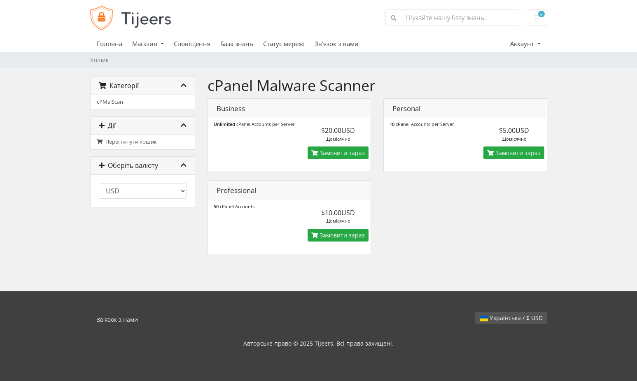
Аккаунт (523, 43)
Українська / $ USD (511, 318)
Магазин (145, 43)
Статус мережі (284, 43)
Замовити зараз (338, 153)
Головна (109, 43)
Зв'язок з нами (337, 43)
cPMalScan (110, 101)
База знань (236, 43)
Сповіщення (192, 43)
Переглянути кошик (127, 141)
